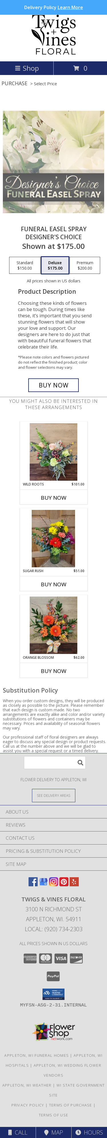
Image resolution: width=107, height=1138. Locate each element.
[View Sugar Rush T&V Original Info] (53, 538)
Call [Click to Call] (17, 1132)
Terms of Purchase (70, 1105)
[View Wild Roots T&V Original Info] (53, 452)
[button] (53, 994)
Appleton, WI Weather (27, 1085)
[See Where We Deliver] (53, 795)
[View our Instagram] (53, 884)
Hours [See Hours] (89, 1132)
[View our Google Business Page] (43, 884)
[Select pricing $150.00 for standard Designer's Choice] (24, 265)
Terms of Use (53, 1115)
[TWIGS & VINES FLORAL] (53, 53)
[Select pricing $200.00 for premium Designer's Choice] (85, 265)
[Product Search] (55, 762)
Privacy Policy (27, 1105)
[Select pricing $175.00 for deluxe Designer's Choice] (55, 265)
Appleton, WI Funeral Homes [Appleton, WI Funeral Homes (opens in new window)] (36, 1055)
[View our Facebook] (33, 884)
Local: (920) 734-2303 (53, 929)
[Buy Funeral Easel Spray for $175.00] (53, 385)
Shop (27, 68)
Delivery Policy (53, 7)
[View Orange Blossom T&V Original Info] (53, 625)
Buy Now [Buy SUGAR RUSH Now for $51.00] (53, 584)
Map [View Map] (53, 1132)
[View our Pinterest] (63, 884)
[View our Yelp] (74, 884)
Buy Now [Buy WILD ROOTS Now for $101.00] (53, 497)
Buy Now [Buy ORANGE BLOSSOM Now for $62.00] (53, 671)
